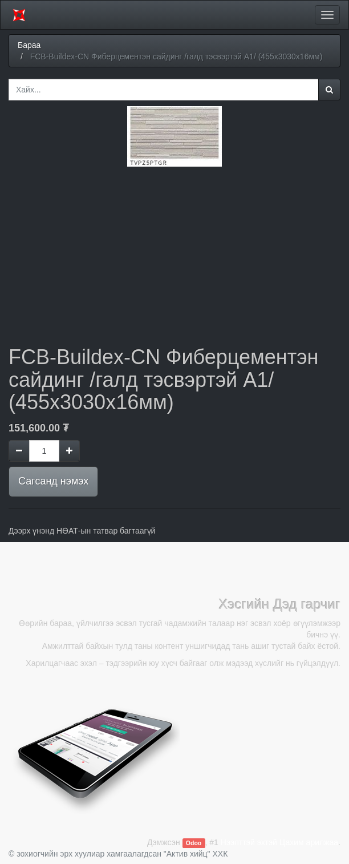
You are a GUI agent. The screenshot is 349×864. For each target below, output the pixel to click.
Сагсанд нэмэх (53, 481)
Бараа (29, 45)
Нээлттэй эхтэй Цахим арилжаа (279, 842)
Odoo (193, 842)
